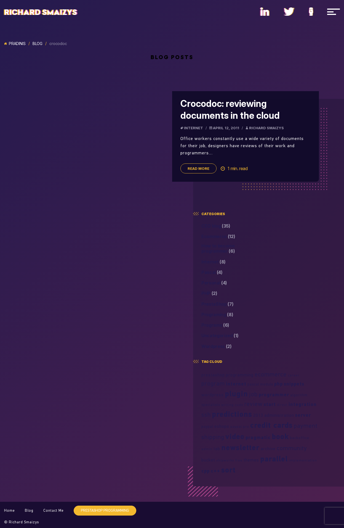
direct (282, 405)
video (234, 436)
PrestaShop (217, 304)
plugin (236, 393)
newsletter (240, 447)
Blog (37, 43)
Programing (217, 314)
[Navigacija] (333, 11)
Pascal (212, 272)
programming (240, 374)
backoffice (299, 437)
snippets (294, 384)
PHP (209, 293)
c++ (215, 471)
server (303, 415)
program (213, 383)
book (280, 436)
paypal (207, 426)
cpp (205, 471)
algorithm (299, 395)
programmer (274, 394)
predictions (232, 414)
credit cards (271, 425)
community (292, 448)
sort (228, 469)
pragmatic (258, 437)
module (266, 384)
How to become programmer (218, 248)
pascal (253, 384)
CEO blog (215, 226)
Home (9, 510)
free (238, 460)
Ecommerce (218, 236)
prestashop (213, 374)
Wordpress (216, 346)
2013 (258, 415)
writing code (232, 405)
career (294, 375)
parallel (274, 458)
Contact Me (53, 510)
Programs (215, 325)
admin (206, 449)
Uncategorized (220, 335)
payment (306, 425)
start (270, 404)
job (253, 394)
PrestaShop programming (105, 510)
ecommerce (271, 374)
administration (279, 415)
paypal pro (239, 426)
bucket (208, 460)
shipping (212, 437)
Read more (198, 168)
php (278, 384)
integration (303, 404)
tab (217, 448)
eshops (221, 426)
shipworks (225, 460)
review (253, 404)
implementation (303, 460)
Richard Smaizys (40, 12)
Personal (214, 283)
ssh (206, 414)
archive (268, 448)
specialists (210, 404)
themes (251, 460)
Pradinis (15, 43)
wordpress (212, 394)
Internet (193, 128)
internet (236, 384)
